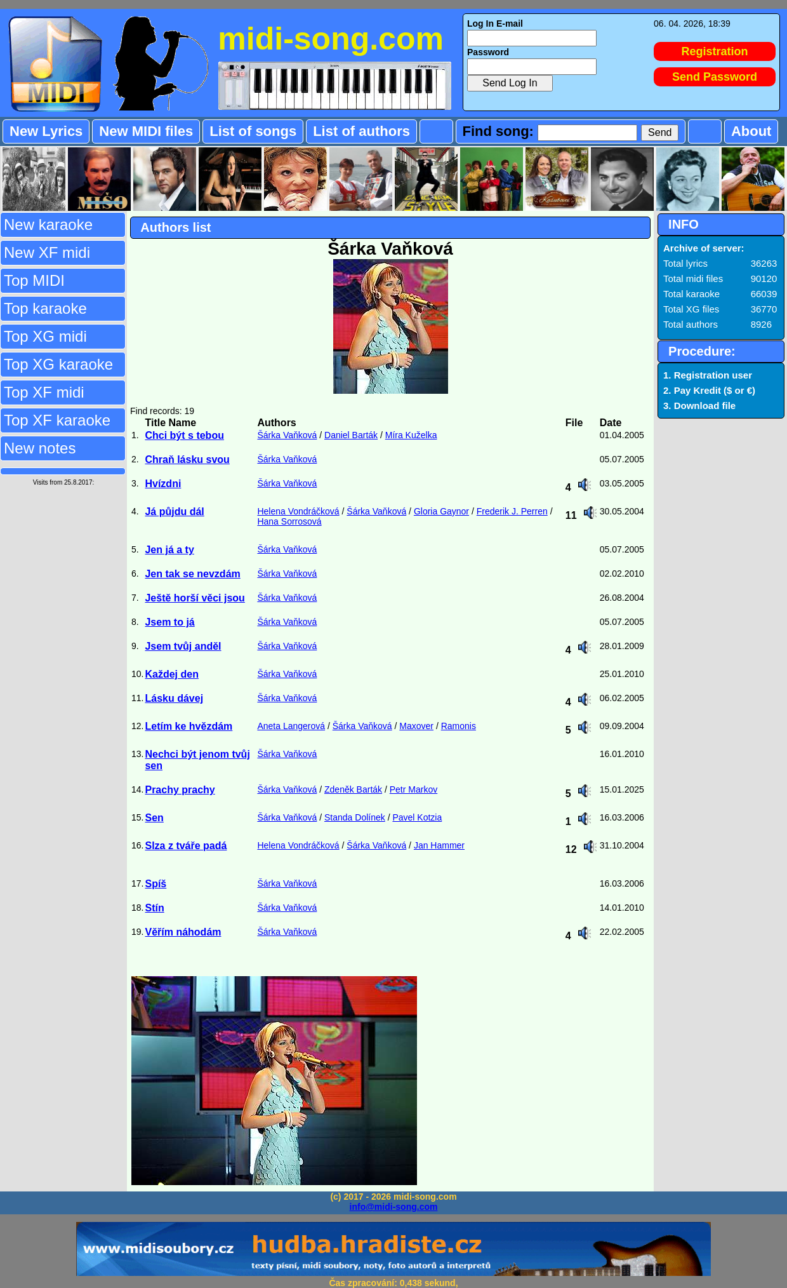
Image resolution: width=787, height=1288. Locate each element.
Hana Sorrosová (289, 521)
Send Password (714, 76)
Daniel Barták (351, 435)
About (751, 131)
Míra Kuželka (411, 435)
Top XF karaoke (57, 420)
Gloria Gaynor (441, 511)
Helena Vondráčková (298, 511)
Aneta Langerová (291, 726)
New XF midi (47, 252)
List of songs (252, 131)
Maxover (416, 726)
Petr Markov (413, 789)
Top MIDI (34, 280)
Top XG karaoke (58, 364)
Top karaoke (45, 308)
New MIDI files (146, 131)
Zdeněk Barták (353, 789)
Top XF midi (44, 392)
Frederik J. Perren (512, 511)
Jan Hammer (439, 845)
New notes (40, 448)
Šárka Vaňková (287, 435)
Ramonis (458, 726)
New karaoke (48, 224)
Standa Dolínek (354, 817)
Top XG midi (45, 336)
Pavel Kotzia (417, 817)
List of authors (361, 131)
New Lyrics (46, 131)
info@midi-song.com (394, 1207)
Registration (715, 51)
